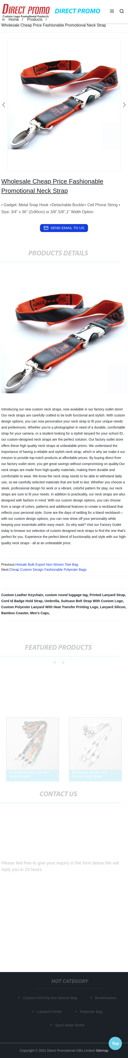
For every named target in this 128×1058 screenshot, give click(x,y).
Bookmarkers (106, 998)
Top (115, 1043)
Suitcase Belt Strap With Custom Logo (92, 601)
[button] (112, 11)
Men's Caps (39, 613)
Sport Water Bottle (70, 1025)
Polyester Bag (91, 1011)
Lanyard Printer (49, 1011)
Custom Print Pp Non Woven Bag (50, 998)
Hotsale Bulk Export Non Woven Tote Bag (47, 564)
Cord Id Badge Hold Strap (21, 601)
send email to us (64, 228)
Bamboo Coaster (14, 613)
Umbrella (51, 601)
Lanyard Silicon (112, 607)
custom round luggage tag (66, 595)
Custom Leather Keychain (22, 595)
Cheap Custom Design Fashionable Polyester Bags (48, 569)
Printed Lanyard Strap (107, 595)
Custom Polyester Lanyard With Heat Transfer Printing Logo (49, 607)
